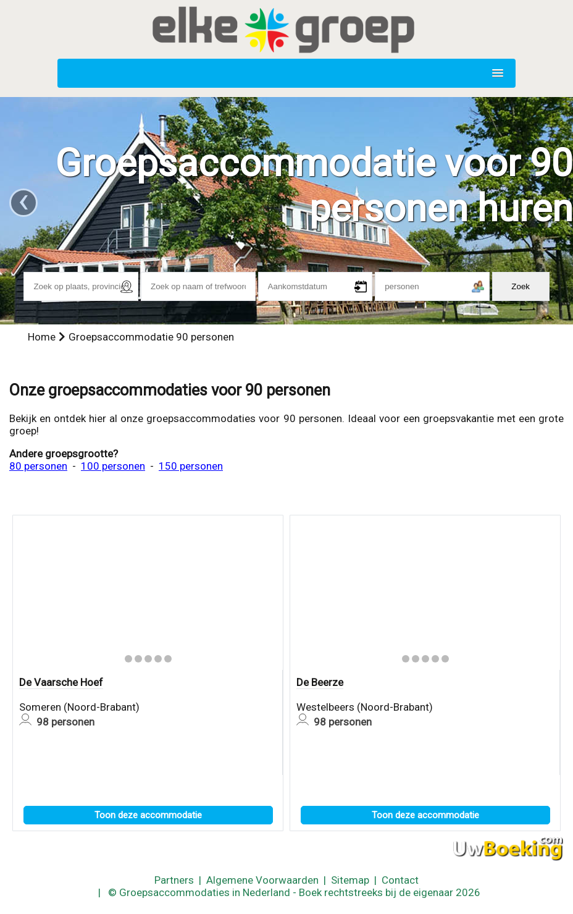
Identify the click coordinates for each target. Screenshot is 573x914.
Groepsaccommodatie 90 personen (151, 337)
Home (42, 337)
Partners (174, 880)
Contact (400, 880)
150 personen (191, 466)
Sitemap (350, 880)
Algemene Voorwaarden (262, 880)
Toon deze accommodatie (148, 815)
